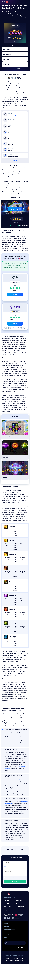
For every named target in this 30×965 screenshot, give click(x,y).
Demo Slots (7, 903)
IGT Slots (18, 903)
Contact (6, 932)
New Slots (6, 900)
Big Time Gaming (20, 906)
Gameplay (6, 59)
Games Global (19, 909)
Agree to (9, 877)
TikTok (19, 947)
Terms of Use (7, 934)
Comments (12, 68)
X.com (8, 947)
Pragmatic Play (19, 900)
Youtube (22, 947)
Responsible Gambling (9, 929)
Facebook (15, 947)
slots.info (7, 894)
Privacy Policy (11, 877)
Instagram (11, 947)
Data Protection (8, 926)
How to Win (6, 64)
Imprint (5, 937)
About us (6, 923)
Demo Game (6, 49)
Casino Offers (7, 54)
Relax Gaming (12, 115)
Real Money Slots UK (9, 911)
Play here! (15, 294)
